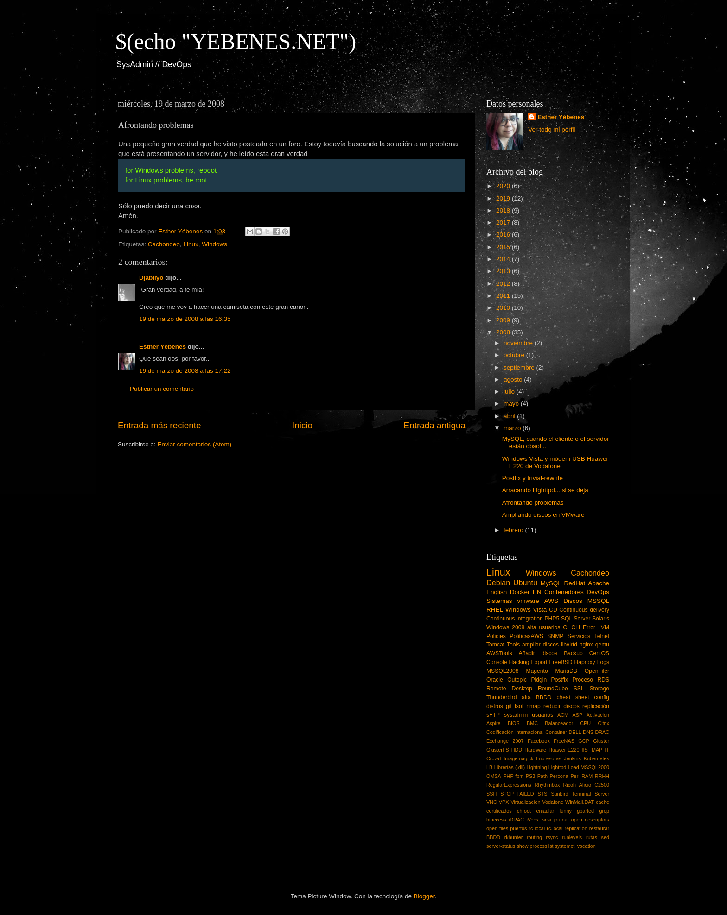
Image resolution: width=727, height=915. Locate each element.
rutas (591, 837)
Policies (496, 636)
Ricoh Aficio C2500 (586, 785)
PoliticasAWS (526, 636)
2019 (504, 198)
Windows (214, 244)
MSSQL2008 (502, 671)
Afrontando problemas (533, 502)
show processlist (535, 846)
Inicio (302, 425)
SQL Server (575, 618)
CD (553, 610)
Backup (573, 653)
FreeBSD (561, 662)
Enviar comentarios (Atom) (195, 444)
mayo (512, 403)
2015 (504, 247)
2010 (504, 307)
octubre (515, 354)
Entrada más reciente (159, 425)
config (601, 697)
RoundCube (553, 688)
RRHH (602, 776)
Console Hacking (507, 662)
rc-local (537, 828)
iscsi (546, 819)
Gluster (601, 741)
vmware (528, 600)
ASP (578, 715)
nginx (586, 644)
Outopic (517, 680)
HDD (516, 749)
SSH (491, 793)
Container (556, 732)
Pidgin (539, 680)
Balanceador (559, 723)
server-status (500, 846)
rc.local (554, 828)
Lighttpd (557, 767)
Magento (537, 671)
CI (565, 627)
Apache (598, 583)
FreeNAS (564, 741)
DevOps (598, 592)
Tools (513, 644)
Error (589, 627)
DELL (575, 732)
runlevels (572, 837)
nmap (533, 706)
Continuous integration (514, 618)
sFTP (493, 715)
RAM (587, 776)
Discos (572, 600)
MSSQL (598, 600)
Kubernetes (596, 758)
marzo (513, 428)
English (496, 592)
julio (510, 391)
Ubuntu (525, 582)
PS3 (530, 776)
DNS (588, 732)
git (509, 706)
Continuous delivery (584, 610)
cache (602, 802)
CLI (575, 627)
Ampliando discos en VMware (543, 514)
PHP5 (552, 618)
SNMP (555, 636)
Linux (190, 244)
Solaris (600, 618)
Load (573, 767)
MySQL (551, 583)
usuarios (542, 715)
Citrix (603, 723)
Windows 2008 (505, 627)
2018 (504, 210)
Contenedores (564, 592)
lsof (519, 706)
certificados (499, 811)
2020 (504, 185)
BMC (532, 723)
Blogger (424, 896)
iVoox (533, 819)
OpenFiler (597, 671)
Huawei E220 (563, 749)
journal (561, 819)
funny (565, 811)
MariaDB (566, 671)
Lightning (537, 767)
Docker (520, 592)
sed (605, 837)
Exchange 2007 (505, 741)
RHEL (494, 609)
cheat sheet (572, 697)
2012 (504, 283)
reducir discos (561, 706)
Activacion (598, 715)
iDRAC (516, 819)
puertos (518, 828)
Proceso (582, 680)
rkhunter (513, 837)
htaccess (496, 819)
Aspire (493, 723)
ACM (562, 715)
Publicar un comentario (162, 388)
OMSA (493, 776)
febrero (514, 529)
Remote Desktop (509, 688)
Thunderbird (501, 697)
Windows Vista (526, 609)
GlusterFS (497, 749)
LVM (603, 627)
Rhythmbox (547, 785)
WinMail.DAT (579, 802)
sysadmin (516, 715)
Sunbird (559, 793)
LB (489, 767)
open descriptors (590, 819)
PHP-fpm (513, 776)
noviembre (519, 342)
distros (494, 706)
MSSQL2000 (594, 767)
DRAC (602, 732)
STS (542, 793)
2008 (504, 332)
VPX (504, 802)
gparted (585, 811)
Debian (498, 582)
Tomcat (495, 644)
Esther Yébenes (162, 346)
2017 (504, 222)
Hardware (535, 749)
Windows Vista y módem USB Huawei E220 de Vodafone (555, 462)
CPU (585, 723)
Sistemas (499, 600)
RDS (603, 680)
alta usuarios (543, 627)
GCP (583, 741)
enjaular (545, 811)
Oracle (494, 680)
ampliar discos (540, 644)
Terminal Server (591, 793)
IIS (585, 749)
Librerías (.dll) (509, 767)
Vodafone (552, 802)
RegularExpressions (508, 785)
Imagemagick (518, 758)
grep (604, 811)
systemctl (565, 846)
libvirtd (569, 644)
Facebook (538, 741)
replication (576, 828)
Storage (600, 688)
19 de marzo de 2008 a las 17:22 (184, 370)
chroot (524, 811)
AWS (551, 600)
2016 (504, 234)
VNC (491, 802)
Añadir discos (538, 653)
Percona (559, 776)
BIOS (514, 723)
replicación (595, 706)
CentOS (599, 653)
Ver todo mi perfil (551, 129)
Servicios (579, 636)
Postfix (559, 680)
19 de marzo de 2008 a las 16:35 (184, 318)
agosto (514, 379)
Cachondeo (164, 244)
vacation (586, 846)
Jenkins (572, 758)
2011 (504, 295)
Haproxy (584, 662)
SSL (579, 688)
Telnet (601, 636)
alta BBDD (536, 697)
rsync (552, 837)
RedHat (575, 583)
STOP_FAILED (517, 793)
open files (497, 828)
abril (510, 416)
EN (537, 592)
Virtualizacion (525, 802)
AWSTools (499, 653)
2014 (504, 259)
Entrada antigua (435, 425)
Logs (603, 662)
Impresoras (548, 758)
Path (542, 776)
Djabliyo (151, 277)
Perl (574, 776)
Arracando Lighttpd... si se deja (545, 490)
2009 (504, 320)
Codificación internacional (515, 732)
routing (534, 837)
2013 (504, 271)
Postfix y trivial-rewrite (532, 478)
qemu (602, 644)
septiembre (520, 367)
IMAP (596, 749)
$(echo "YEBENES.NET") (235, 41)
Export (539, 662)
